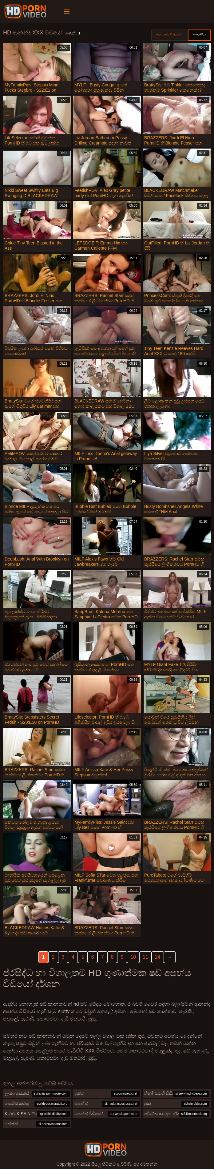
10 (133, 957)
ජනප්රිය (199, 35)
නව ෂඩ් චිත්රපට (169, 35)
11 (145, 957)
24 (157, 957)
